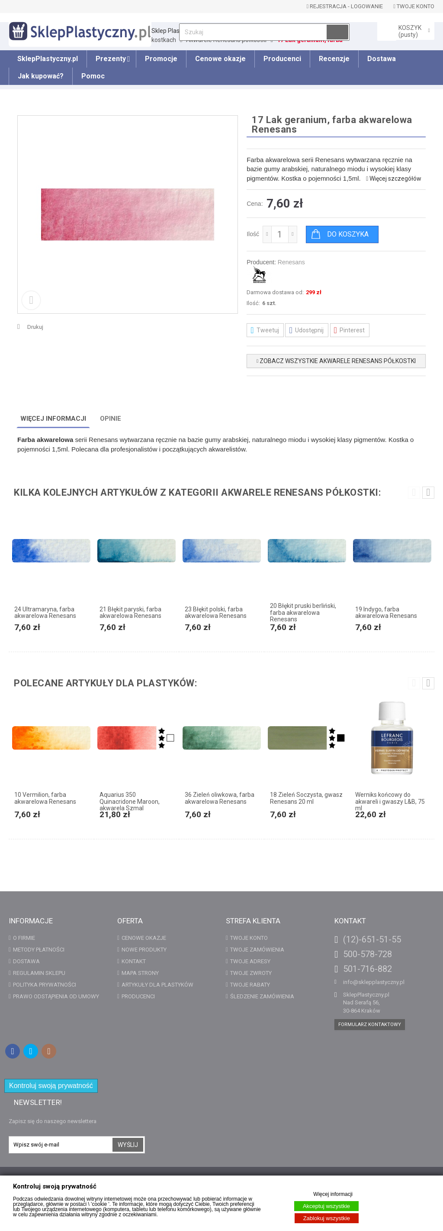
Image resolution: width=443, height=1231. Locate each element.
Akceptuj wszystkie (326, 1206)
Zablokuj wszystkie (326, 1218)
